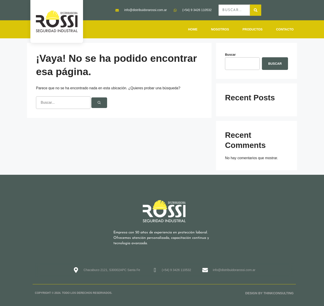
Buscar (230, 54)
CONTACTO (285, 29)
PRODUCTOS (253, 29)
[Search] (255, 10)
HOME (193, 29)
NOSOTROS (220, 29)
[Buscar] (99, 102)
